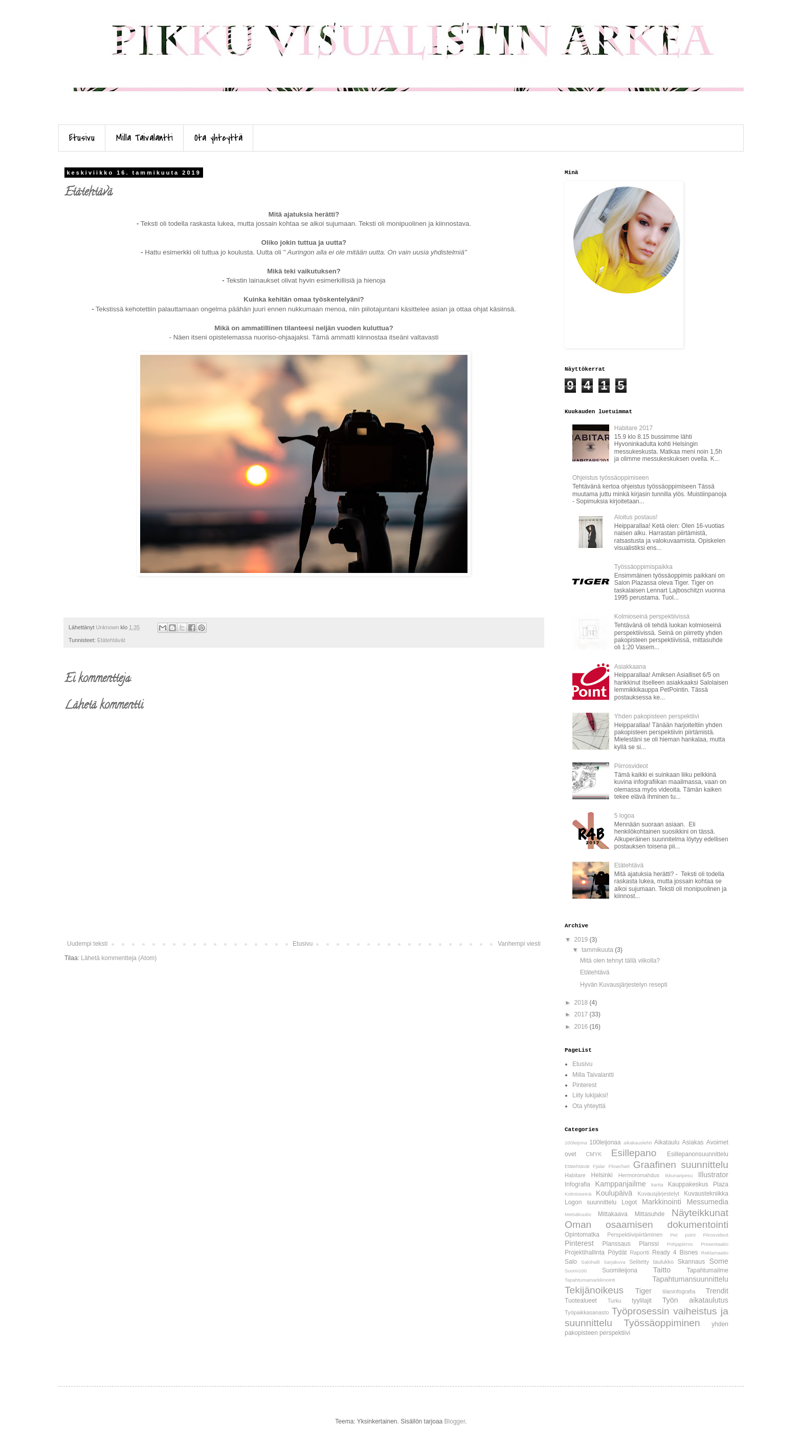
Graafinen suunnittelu (680, 1164)
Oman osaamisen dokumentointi (646, 1224)
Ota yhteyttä (218, 138)
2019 (582, 939)
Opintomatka (582, 1234)
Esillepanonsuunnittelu (697, 1154)
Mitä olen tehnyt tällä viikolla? (620, 960)
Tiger (643, 1291)
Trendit (717, 1291)
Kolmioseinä (578, 1194)
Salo (571, 1261)
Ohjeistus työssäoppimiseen (610, 477)
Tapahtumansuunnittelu (690, 1279)
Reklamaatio (714, 1253)
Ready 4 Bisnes (675, 1252)
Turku (614, 1301)
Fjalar (599, 1166)
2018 (582, 1002)
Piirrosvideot (631, 766)
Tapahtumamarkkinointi (590, 1280)
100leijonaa (604, 1142)
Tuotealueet (581, 1300)
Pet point (683, 1235)
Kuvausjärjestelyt (659, 1193)
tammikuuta (598, 949)
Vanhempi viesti (519, 943)
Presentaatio (714, 1244)
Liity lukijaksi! (590, 1095)
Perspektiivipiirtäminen (634, 1234)
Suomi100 (576, 1270)
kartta (657, 1184)
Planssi (649, 1243)
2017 (582, 1014)
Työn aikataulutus (695, 1300)
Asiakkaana (630, 666)
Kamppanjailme (620, 1184)
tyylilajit (642, 1300)
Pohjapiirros (680, 1244)
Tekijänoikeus (594, 1290)
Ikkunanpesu (679, 1175)
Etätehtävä (628, 865)
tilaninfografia (678, 1291)
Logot (629, 1202)
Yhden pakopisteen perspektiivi (656, 716)
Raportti (640, 1252)
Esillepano (634, 1152)
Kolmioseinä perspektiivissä (651, 616)
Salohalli (590, 1262)
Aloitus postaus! (636, 517)
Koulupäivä (614, 1193)
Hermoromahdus (638, 1175)
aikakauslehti (637, 1142)
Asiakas (693, 1142)
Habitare (575, 1175)
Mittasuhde (650, 1214)
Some (718, 1261)
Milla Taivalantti (144, 138)
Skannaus (691, 1261)
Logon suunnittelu (590, 1202)
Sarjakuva (615, 1262)
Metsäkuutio (578, 1214)
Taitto (662, 1270)
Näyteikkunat (700, 1212)
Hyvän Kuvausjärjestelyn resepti (623, 984)
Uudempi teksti (87, 943)
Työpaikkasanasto (587, 1312)
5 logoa (624, 815)
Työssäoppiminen (661, 1322)
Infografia (577, 1184)
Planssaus (617, 1243)
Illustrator (713, 1175)
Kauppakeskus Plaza (698, 1184)
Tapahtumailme (707, 1270)
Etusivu (82, 138)
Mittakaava (613, 1214)
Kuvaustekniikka (706, 1193)
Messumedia (707, 1202)
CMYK (594, 1154)
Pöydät (617, 1252)
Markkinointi (661, 1202)
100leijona (576, 1142)
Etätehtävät (111, 640)
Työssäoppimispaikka (643, 566)
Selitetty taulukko (651, 1262)
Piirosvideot (715, 1235)
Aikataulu (666, 1142)
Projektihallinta (585, 1252)
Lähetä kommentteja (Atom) (119, 958)
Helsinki (602, 1175)
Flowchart (619, 1166)
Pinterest (584, 1085)
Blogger (454, 1421)
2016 (582, 1026)
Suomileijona (619, 1270)
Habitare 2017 (633, 428)
